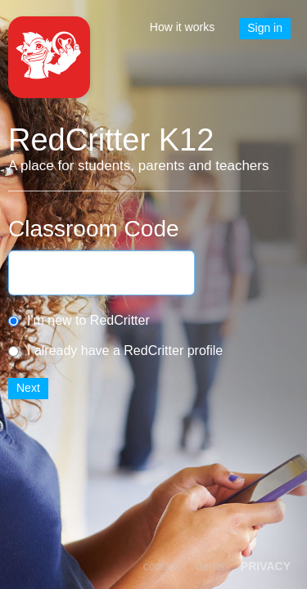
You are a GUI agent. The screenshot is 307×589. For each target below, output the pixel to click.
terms (210, 566)
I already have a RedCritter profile (125, 350)
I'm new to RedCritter (88, 320)
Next (28, 387)
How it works (182, 27)
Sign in (264, 27)
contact (161, 566)
